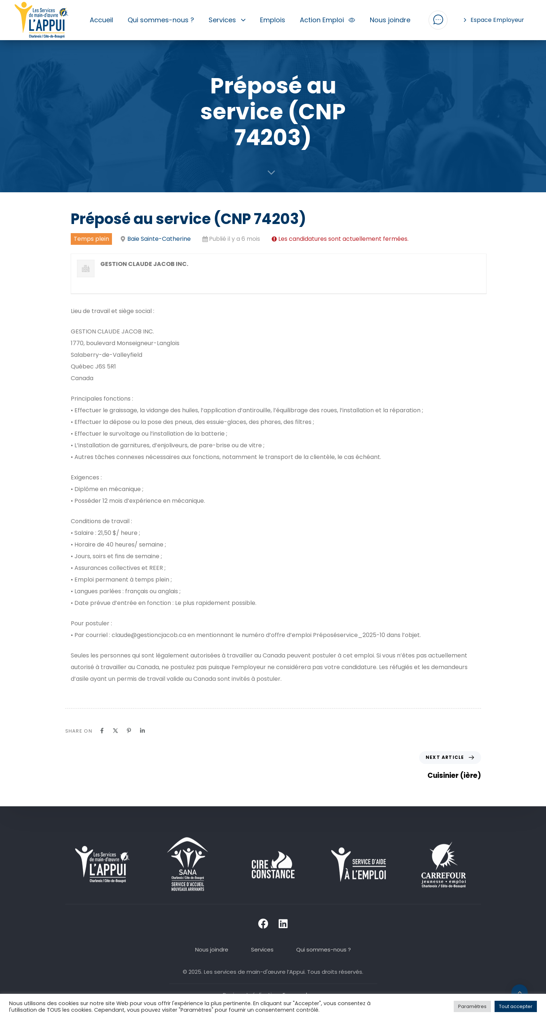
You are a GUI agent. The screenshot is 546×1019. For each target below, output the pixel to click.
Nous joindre (390, 19)
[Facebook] (102, 730)
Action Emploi (328, 19)
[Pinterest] (129, 730)
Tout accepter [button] (516, 1006)
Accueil (101, 19)
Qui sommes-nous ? (161, 19)
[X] (115, 730)
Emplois (272, 19)
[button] (438, 20)
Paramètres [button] (472, 1006)
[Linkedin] (142, 730)
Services (227, 19)
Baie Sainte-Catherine (159, 239)
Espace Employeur (494, 20)
